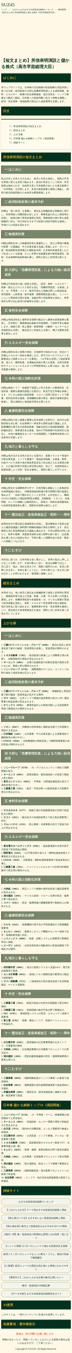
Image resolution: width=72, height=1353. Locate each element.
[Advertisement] (36, 34)
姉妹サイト (19, 142)
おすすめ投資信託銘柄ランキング (36, 1202)
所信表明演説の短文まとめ (27, 126)
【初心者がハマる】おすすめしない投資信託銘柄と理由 (36, 1218)
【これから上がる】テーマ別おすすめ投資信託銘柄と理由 (36, 1210)
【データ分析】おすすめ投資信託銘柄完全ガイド (36, 1293)
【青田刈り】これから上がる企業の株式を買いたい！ (36, 1277)
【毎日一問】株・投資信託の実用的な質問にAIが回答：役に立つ (36, 1236)
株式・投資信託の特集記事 (36, 1285)
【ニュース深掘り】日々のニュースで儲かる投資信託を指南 (36, 1246)
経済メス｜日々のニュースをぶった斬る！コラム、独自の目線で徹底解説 (36, 1256)
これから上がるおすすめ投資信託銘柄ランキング (32, 9)
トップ (4, 9)
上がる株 (18, 134)
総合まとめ (19, 130)
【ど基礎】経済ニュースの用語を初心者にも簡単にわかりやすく (36, 1267)
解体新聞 (62, 9)
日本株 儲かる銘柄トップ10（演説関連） (34, 138)
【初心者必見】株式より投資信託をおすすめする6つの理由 (36, 1226)
